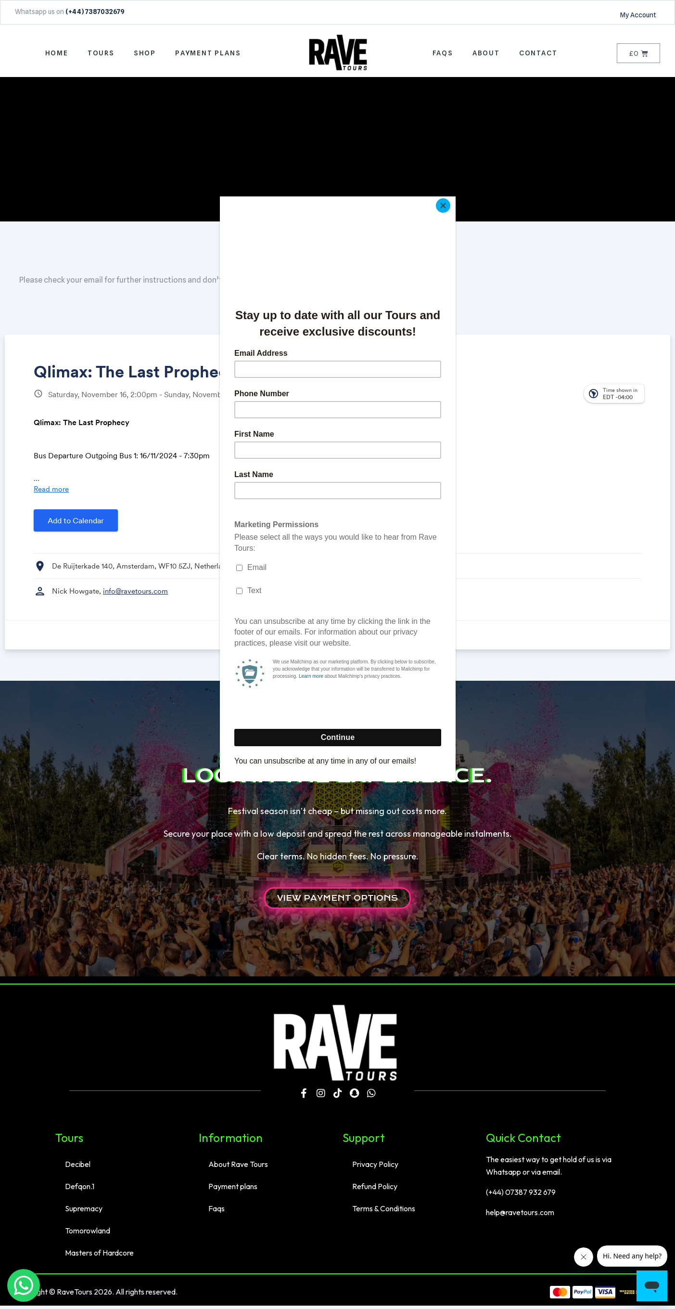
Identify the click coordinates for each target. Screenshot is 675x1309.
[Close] (453, 199)
